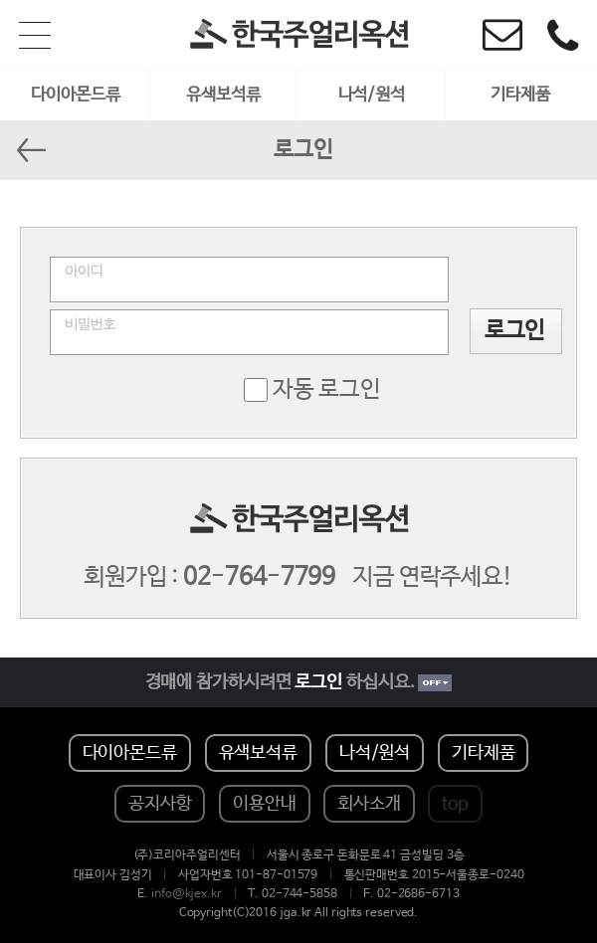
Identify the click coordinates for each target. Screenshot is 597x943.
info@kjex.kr (186, 894)
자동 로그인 (327, 389)
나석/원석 (372, 95)
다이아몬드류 (75, 95)
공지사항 (160, 804)
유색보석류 (223, 95)
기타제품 (520, 95)
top (455, 804)
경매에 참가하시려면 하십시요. (299, 682)
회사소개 (369, 804)
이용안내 (265, 804)
